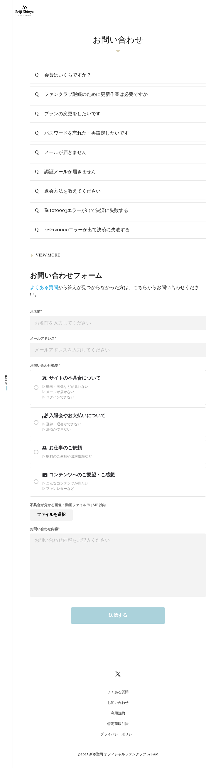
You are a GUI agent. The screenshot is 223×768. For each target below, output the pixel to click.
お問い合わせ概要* (45, 366)
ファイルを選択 (51, 515)
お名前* (36, 312)
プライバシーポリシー (118, 734)
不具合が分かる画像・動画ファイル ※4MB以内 (68, 505)
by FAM (152, 754)
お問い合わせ (118, 703)
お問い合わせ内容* (45, 529)
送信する (118, 615)
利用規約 (118, 713)
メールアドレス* (43, 339)
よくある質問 (44, 288)
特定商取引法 (118, 724)
